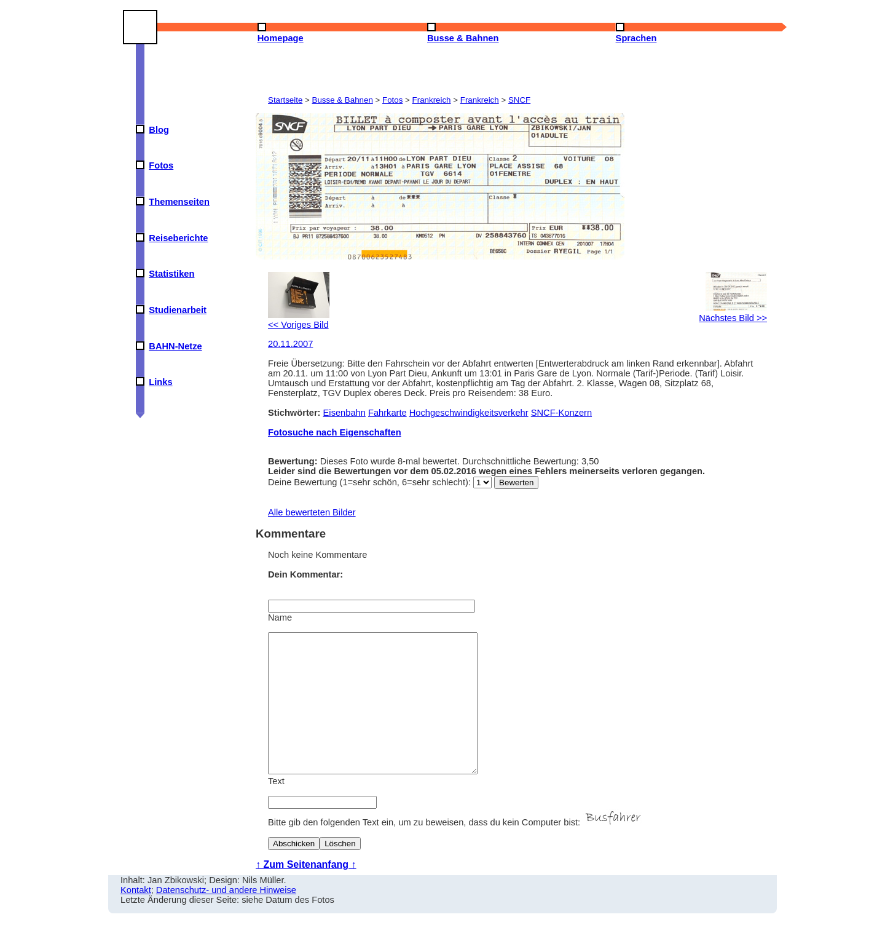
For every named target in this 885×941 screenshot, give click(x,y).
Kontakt (135, 918)
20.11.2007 (290, 344)
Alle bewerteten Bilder (312, 512)
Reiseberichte (178, 238)
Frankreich (431, 100)
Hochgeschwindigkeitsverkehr (469, 413)
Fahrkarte (387, 413)
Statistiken (171, 274)
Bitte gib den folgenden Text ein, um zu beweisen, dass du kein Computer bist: (456, 850)
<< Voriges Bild (298, 320)
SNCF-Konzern (561, 413)
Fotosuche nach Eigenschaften (334, 432)
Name (280, 617)
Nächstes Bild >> (733, 313)
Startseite (285, 100)
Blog (159, 130)
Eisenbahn (344, 413)
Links (160, 382)
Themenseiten (179, 202)
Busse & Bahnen (342, 100)
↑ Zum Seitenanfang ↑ (306, 892)
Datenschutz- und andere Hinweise (226, 918)
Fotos (161, 165)
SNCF (519, 100)
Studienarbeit (177, 310)
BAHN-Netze (175, 346)
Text (276, 809)
